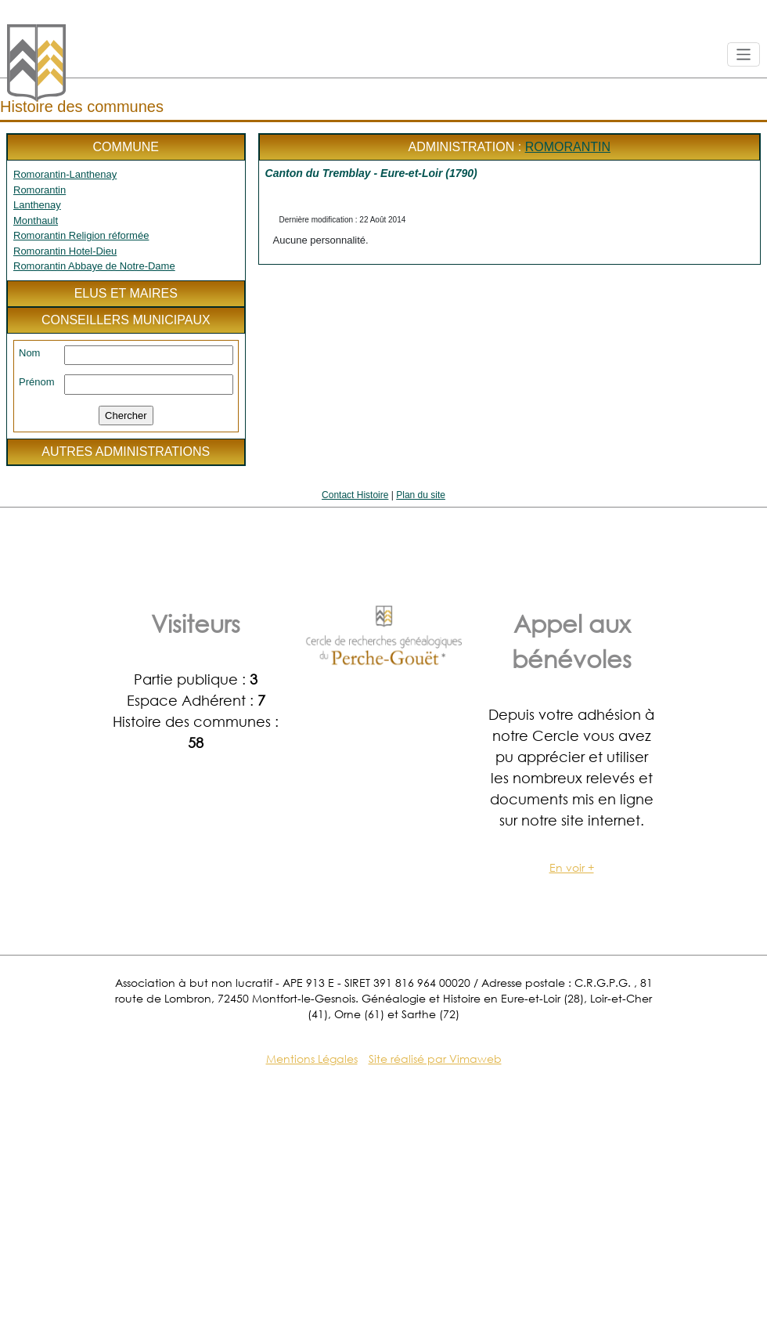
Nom (29, 353)
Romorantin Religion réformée (81, 235)
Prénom (37, 382)
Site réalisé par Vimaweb (435, 1058)
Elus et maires (126, 293)
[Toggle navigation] (744, 54)
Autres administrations (125, 451)
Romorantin (39, 190)
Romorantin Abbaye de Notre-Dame (94, 266)
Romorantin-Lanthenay (65, 174)
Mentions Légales (312, 1058)
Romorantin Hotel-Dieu (65, 251)
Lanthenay (37, 205)
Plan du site (420, 495)
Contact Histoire (355, 495)
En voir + (571, 867)
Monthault (35, 220)
